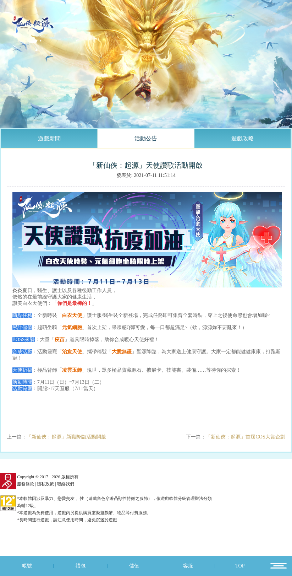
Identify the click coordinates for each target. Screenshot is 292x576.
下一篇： (235, 437)
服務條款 (25, 483)
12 (278, 566)
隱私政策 (45, 483)
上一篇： (56, 437)
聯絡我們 (65, 483)
